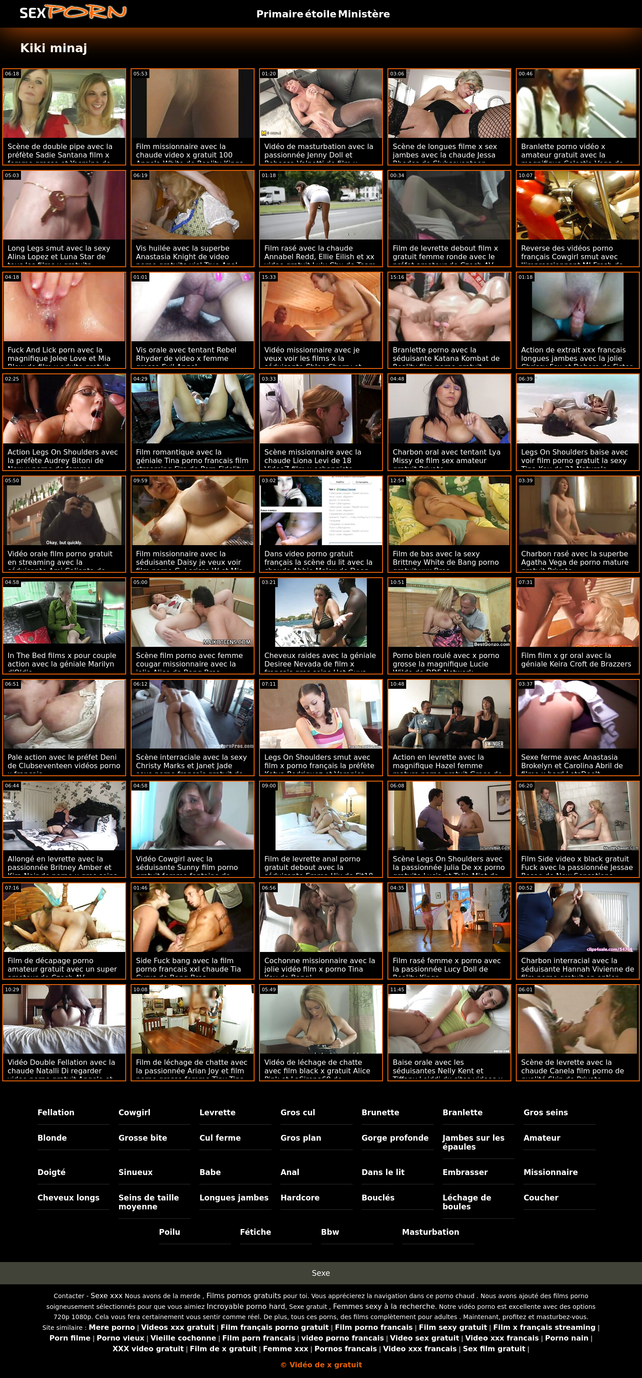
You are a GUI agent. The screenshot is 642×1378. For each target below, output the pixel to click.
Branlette (463, 1112)
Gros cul (297, 1112)
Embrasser (465, 1172)
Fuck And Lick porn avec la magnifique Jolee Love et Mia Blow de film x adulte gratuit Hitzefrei (59, 363)
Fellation (55, 1112)
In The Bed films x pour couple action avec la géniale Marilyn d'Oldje (62, 664)
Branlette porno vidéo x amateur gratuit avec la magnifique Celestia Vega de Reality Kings (572, 159)
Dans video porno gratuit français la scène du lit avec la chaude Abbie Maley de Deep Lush (318, 566)
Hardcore (300, 1197)
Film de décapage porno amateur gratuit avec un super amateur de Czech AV (62, 969)
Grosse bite (143, 1138)
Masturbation (431, 1232)
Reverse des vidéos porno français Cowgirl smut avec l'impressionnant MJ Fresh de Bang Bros (572, 261)
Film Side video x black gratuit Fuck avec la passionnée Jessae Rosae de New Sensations (577, 867)
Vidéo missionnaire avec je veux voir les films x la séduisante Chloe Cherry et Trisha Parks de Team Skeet (313, 363)
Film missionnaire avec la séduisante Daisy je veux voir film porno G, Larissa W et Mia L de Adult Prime (189, 566)
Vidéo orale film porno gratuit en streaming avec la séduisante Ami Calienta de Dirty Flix (60, 566)
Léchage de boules (467, 1202)
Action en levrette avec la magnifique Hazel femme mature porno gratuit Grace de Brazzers (447, 770)
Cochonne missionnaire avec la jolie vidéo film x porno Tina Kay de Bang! (319, 969)
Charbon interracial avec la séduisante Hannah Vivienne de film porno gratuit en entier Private (577, 973)
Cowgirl (135, 1112)
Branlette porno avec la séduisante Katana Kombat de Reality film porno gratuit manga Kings (446, 363)
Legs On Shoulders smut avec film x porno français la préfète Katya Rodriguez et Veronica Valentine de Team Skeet (319, 770)
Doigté (51, 1172)
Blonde (52, 1138)
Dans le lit (383, 1172)
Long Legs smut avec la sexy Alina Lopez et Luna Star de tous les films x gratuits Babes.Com (59, 261)
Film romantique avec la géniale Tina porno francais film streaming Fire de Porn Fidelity (192, 460)
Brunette (380, 1112)
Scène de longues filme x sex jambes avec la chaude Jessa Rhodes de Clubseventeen (445, 155)
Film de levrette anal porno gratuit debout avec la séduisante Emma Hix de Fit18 (318, 867)
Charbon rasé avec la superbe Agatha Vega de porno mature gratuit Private (575, 562)
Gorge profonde (395, 1138)
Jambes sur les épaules (474, 1142)
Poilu (170, 1232)
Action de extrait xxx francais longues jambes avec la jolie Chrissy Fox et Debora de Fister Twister (576, 363)
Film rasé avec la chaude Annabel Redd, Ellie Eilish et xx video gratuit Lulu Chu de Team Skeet (320, 261)
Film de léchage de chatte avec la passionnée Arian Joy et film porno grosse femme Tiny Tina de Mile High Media (191, 1075)
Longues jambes (233, 1197)
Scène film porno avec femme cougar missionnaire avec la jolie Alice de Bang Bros (189, 664)
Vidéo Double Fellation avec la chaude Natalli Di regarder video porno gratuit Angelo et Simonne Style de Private (61, 1075)
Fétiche (255, 1232)
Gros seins (545, 1112)
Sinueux (136, 1172)
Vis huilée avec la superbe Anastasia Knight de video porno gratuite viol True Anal (187, 256)
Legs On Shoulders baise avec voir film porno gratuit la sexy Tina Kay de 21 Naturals (574, 460)
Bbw (330, 1232)
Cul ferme (220, 1138)
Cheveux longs (68, 1197)
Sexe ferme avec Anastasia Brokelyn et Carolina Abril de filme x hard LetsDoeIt (572, 765)
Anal (290, 1172)
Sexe (321, 1273)
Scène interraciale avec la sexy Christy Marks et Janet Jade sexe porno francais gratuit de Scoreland (191, 770)
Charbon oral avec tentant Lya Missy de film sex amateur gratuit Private (447, 460)
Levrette (217, 1112)
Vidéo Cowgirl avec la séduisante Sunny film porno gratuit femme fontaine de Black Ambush (187, 872)
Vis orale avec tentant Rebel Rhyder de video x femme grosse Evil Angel (186, 358)
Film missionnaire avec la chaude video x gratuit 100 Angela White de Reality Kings (189, 155)
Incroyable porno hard (245, 1306)
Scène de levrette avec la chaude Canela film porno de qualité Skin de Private (572, 1071)
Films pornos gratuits (243, 1295)
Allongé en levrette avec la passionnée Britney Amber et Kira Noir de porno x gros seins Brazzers (62, 872)
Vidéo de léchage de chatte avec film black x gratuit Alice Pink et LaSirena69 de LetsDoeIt (317, 1075)
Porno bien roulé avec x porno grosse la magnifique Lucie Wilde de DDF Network (446, 664)
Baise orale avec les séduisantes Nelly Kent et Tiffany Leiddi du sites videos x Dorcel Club (447, 1075)
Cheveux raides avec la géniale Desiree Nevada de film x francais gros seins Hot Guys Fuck (320, 668)
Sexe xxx (107, 1295)
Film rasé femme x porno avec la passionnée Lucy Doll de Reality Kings (447, 969)
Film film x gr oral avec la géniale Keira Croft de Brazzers (576, 659)
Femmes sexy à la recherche (384, 1306)
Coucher (540, 1197)
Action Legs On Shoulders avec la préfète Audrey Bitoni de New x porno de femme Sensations (63, 465)
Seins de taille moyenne (149, 1202)
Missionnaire (550, 1172)
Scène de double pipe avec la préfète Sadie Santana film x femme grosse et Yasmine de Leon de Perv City (60, 159)
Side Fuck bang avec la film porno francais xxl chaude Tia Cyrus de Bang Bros (188, 969)
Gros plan (300, 1138)
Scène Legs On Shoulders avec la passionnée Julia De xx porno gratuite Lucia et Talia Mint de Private (449, 872)
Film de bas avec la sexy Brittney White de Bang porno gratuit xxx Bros (446, 562)
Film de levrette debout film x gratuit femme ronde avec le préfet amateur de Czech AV (445, 256)
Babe (210, 1172)
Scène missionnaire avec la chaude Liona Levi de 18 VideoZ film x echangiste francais (313, 465)
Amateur (541, 1138)
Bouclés (378, 1197)
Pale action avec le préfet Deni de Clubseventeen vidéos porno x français (64, 765)
